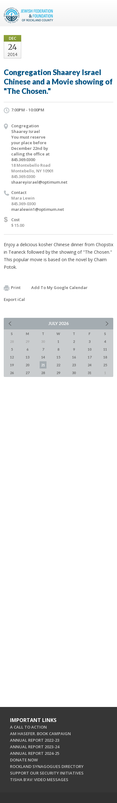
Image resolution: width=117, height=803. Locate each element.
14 (43, 357)
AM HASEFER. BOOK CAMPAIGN (40, 733)
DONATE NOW (24, 760)
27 (27, 373)
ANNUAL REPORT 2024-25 (34, 753)
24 (89, 365)
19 (12, 365)
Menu (106, 13)
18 (105, 357)
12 (12, 357)
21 (43, 365)
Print (12, 288)
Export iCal (14, 299)
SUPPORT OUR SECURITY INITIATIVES (47, 773)
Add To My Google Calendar (59, 287)
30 (74, 373)
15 (58, 357)
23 (74, 365)
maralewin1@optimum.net (37, 209)
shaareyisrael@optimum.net (39, 182)
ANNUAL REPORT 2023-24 (34, 747)
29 (58, 373)
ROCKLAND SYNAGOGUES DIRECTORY (47, 766)
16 (74, 357)
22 (58, 365)
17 (89, 357)
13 (27, 357)
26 (12, 373)
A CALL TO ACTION (28, 727)
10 (89, 349)
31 (89, 373)
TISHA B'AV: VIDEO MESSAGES (39, 779)
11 (105, 349)
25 (105, 365)
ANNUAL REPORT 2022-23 (34, 740)
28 (43, 373)
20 (27, 365)
